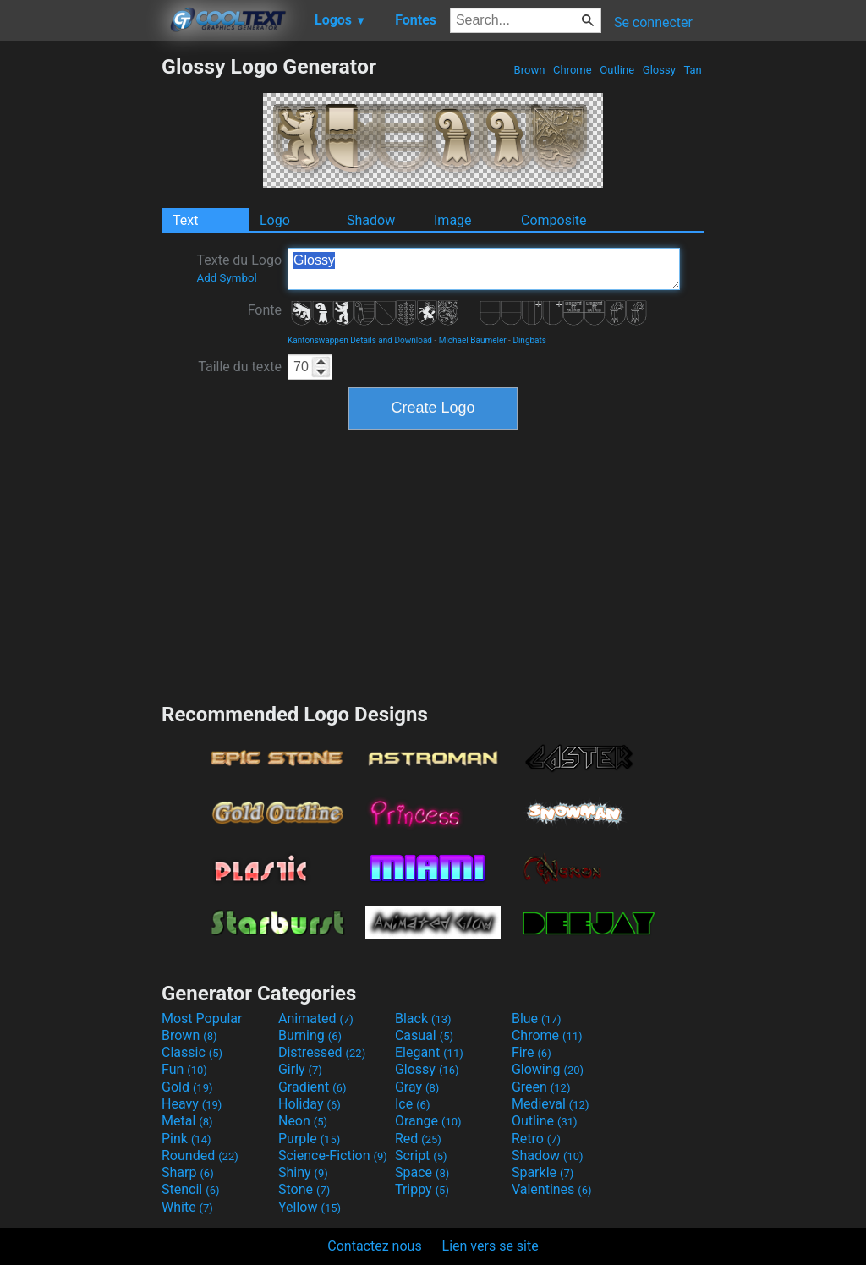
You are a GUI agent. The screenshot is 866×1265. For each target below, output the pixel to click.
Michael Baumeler (473, 340)
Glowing (548, 1069)
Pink (186, 1139)
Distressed (321, 1052)
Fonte (265, 310)
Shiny (303, 1172)
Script (421, 1155)
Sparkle (542, 1172)
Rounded (200, 1155)
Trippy (422, 1189)
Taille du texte (240, 367)
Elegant (429, 1052)
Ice (412, 1104)
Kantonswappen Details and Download (360, 340)
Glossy (659, 69)
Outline (617, 69)
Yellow (309, 1207)
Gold (187, 1087)
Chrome (573, 69)
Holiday (309, 1104)
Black (423, 1018)
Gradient (312, 1087)
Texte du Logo (239, 268)
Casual (424, 1035)
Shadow (371, 220)
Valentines (552, 1189)
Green (541, 1087)
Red (418, 1139)
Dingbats (529, 340)
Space (422, 1172)
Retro (536, 1139)
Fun (184, 1069)
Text (185, 220)
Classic (192, 1052)
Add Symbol (226, 277)
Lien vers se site (490, 1246)
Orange (428, 1121)
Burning (310, 1035)
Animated (316, 1018)
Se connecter (653, 22)
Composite (554, 220)
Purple (309, 1139)
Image (453, 220)
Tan (692, 69)
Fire (531, 1052)
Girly (300, 1069)
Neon (302, 1121)
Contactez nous (374, 1246)
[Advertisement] (80, 307)
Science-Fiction (332, 1155)
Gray (417, 1087)
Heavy (192, 1104)
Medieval (550, 1104)
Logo (275, 220)
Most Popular (202, 1018)
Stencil (190, 1189)
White (187, 1207)
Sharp (188, 1172)
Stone (304, 1189)
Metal (187, 1121)
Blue (537, 1018)
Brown (529, 69)
